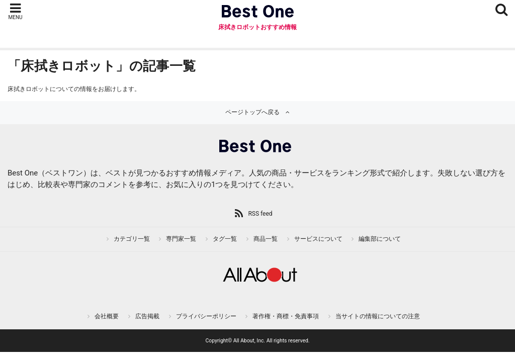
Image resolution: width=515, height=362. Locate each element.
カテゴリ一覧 (132, 238)
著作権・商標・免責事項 (285, 316)
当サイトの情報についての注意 (377, 316)
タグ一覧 (225, 238)
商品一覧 (265, 238)
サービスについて (318, 238)
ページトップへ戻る (252, 112)
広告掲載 (147, 316)
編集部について (380, 238)
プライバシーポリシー (206, 316)
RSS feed (260, 213)
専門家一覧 (181, 238)
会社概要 (107, 316)
